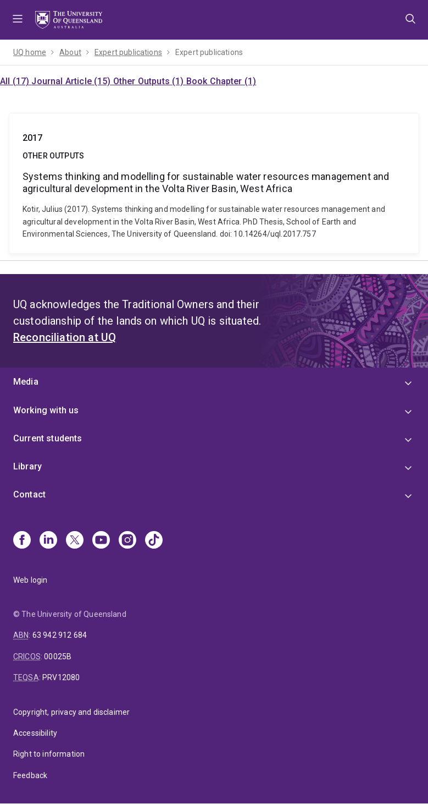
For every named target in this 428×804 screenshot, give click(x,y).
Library (27, 466)
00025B (57, 656)
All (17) (15, 81)
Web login (30, 580)
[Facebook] (22, 541)
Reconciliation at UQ (64, 337)
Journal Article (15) (72, 81)
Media (25, 381)
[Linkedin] (48, 541)
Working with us (46, 410)
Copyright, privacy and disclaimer (71, 712)
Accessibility (35, 733)
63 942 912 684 (59, 635)
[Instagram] (127, 541)
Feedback (30, 775)
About (70, 52)
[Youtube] (101, 541)
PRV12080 (61, 677)
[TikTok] (154, 541)
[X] (75, 541)
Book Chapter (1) (221, 81)
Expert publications (128, 52)
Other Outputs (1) (149, 81)
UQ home (29, 52)
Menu (17, 20)
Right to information (49, 754)
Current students (47, 438)
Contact (29, 494)
